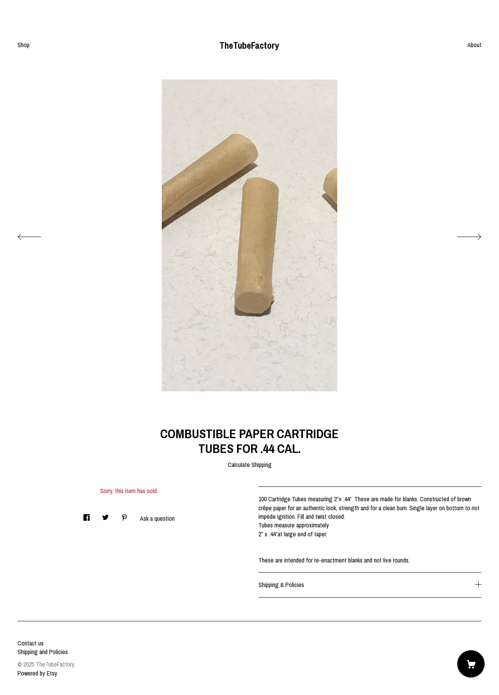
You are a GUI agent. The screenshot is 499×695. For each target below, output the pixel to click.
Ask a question (157, 518)
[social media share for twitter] (105, 515)
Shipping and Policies (43, 651)
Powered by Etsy (37, 673)
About (474, 45)
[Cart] (471, 663)
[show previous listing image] (37, 234)
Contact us (31, 643)
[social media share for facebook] (86, 515)
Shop (24, 45)
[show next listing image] (461, 234)
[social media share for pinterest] (124, 515)
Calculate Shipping (250, 464)
